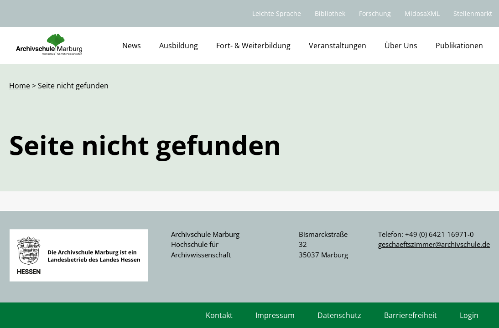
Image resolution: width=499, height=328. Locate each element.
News (131, 46)
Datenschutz (339, 315)
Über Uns (401, 46)
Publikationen (459, 46)
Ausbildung (178, 46)
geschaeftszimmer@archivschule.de (434, 244)
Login (469, 315)
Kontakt (219, 315)
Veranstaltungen (337, 46)
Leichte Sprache (276, 13)
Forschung (375, 13)
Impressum (275, 315)
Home (19, 86)
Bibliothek (330, 13)
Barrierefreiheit (410, 315)
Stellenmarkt (472, 13)
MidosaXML (422, 13)
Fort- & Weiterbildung (253, 46)
